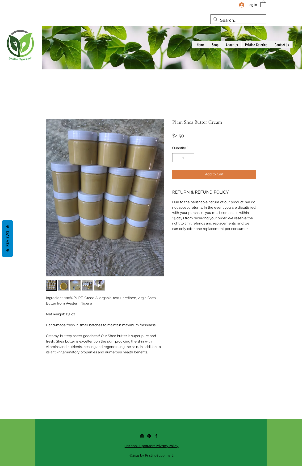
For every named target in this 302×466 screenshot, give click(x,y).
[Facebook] (156, 436)
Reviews (7, 238)
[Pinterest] (149, 436)
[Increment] (190, 157)
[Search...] (238, 20)
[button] (263, 3)
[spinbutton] (183, 157)
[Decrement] (176, 157)
